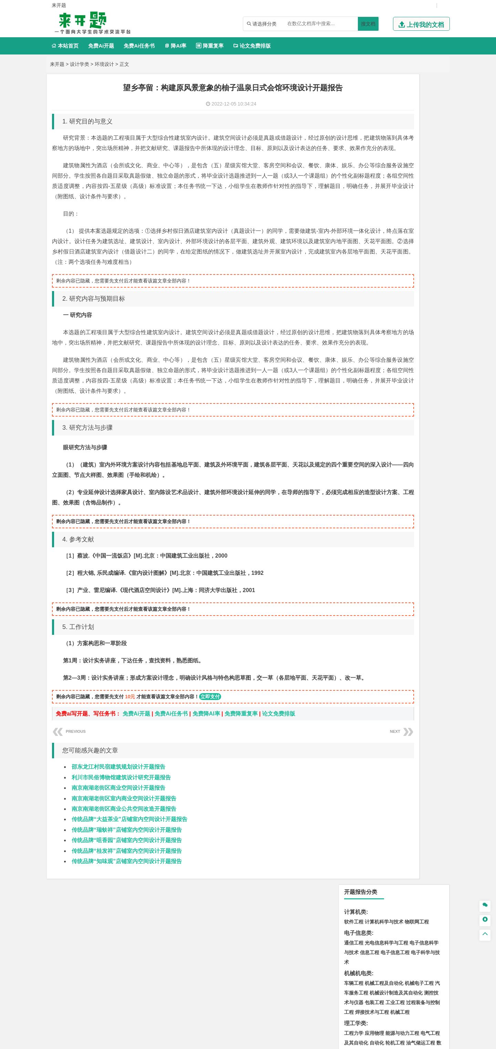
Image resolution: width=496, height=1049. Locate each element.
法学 (349, 384)
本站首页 (65, 46)
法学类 (352, 374)
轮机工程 (395, 232)
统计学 (402, 242)
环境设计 (104, 64)
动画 (436, 700)
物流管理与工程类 (366, 629)
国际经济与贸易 (361, 282)
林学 (360, 762)
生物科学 (412, 679)
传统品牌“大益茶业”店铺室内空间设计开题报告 (129, 881)
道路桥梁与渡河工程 (386, 405)
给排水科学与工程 (379, 516)
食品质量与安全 (361, 670)
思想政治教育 (358, 741)
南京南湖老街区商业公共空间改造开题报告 (124, 871)
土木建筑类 (358, 497)
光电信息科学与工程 (386, 132)
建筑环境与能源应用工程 (411, 507)
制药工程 (409, 660)
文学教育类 (358, 344)
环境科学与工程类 (366, 568)
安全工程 (384, 608)
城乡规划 (430, 516)
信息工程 (369, 142)
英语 (365, 353)
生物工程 (380, 679)
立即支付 (210, 758)
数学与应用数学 (372, 251)
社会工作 (384, 741)
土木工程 (374, 507)
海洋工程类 (358, 466)
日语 (438, 353)
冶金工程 (369, 618)
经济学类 (355, 273)
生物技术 (430, 660)
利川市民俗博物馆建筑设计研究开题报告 (121, 839)
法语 (401, 353)
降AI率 (175, 46)
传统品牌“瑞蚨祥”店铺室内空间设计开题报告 (127, 892)
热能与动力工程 (407, 251)
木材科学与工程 (391, 261)
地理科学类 (358, 537)
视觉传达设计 (358, 710)
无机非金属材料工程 (407, 436)
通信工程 (353, 132)
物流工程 (353, 639)
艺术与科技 (386, 710)
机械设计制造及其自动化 (396, 182)
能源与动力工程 (402, 223)
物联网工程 (417, 111)
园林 (371, 762)
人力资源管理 (415, 323)
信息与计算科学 (377, 242)
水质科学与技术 (402, 578)
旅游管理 (364, 332)
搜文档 (368, 24)
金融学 (407, 282)
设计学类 (79, 64)
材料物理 (374, 436)
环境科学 (374, 578)
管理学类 (355, 303)
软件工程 (353, 111)
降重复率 (209, 46)
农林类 (352, 752)
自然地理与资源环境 (366, 557)
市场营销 (353, 313)
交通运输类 (358, 395)
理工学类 (355, 213)
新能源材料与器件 (374, 445)
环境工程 (353, 578)
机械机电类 (358, 163)
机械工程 (400, 201)
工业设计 (420, 700)
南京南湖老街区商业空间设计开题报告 (118, 850)
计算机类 (355, 101)
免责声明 (337, 986)
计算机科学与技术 (384, 111)
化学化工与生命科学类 (371, 650)
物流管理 (374, 639)
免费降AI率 (206, 776)
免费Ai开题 (101, 46)
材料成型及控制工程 (401, 426)
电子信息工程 (395, 142)
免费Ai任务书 (139, 46)
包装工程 (374, 192)
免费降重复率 (241, 776)
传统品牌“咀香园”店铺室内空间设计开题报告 (127, 902)
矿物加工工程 (358, 608)
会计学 (362, 323)
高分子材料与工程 (414, 445)
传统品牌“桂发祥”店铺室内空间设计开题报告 (127, 913)
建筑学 (351, 516)
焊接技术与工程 (372, 201)
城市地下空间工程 (384, 526)
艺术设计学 (377, 700)
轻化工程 (360, 679)
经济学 (423, 282)
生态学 (384, 762)
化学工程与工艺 (361, 660)
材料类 (352, 416)
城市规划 (353, 526)
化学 (396, 679)
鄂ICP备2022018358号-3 (273, 1041)
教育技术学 (419, 353)
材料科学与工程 (361, 426)
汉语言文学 (397, 363)
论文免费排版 (252, 46)
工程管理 (409, 516)
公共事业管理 (385, 323)
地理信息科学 (358, 547)
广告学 (351, 353)
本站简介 (337, 977)
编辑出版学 (383, 353)
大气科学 (428, 547)
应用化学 (389, 660)
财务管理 (374, 313)
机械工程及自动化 (384, 173)
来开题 (57, 64)
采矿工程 (404, 608)
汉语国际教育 (358, 363)
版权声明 (409, 977)
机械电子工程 (419, 173)
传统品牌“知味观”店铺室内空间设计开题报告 (127, 923)
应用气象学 (401, 557)
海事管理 (353, 476)
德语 (379, 363)
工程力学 (353, 223)
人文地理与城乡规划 (396, 547)
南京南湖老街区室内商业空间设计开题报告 (124, 860)
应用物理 (374, 223)
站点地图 (312, 1041)
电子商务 (389, 282)
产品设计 (400, 700)
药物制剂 (400, 670)
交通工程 (419, 405)
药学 (384, 670)
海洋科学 (360, 486)
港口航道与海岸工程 (386, 476)
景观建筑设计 (369, 720)
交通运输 (353, 405)
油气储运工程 (420, 232)
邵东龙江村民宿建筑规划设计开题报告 (118, 829)
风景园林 (409, 710)
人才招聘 (373, 977)
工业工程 (395, 192)
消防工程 (425, 608)
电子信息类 (358, 123)
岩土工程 (353, 507)
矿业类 (352, 599)
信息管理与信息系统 (407, 313)
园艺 (349, 762)
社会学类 (355, 731)
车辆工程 (353, 173)
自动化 (377, 232)
